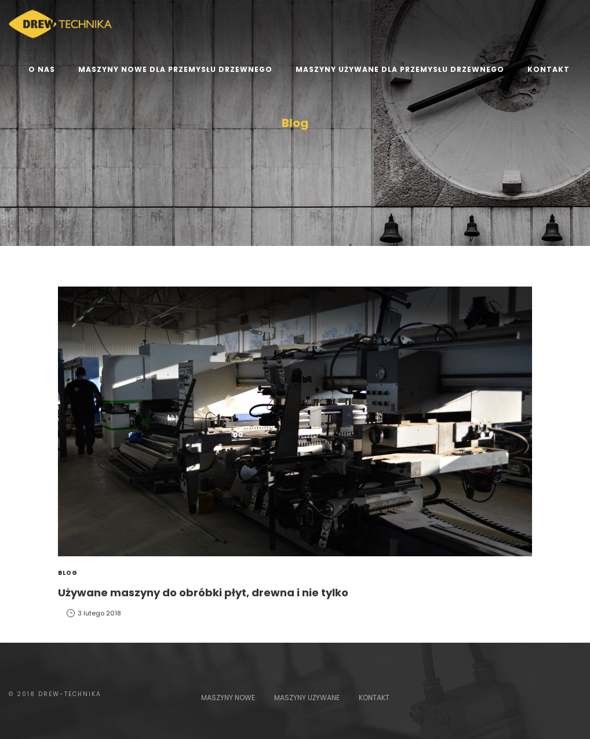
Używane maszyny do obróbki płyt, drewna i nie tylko (203, 592)
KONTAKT (374, 697)
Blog (68, 572)
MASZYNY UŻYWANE (307, 697)
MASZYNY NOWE (228, 697)
